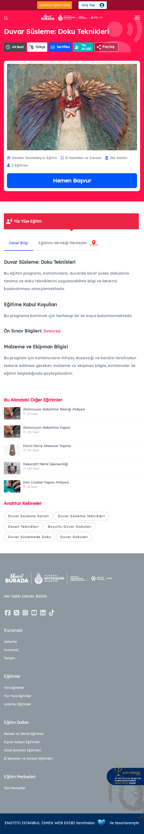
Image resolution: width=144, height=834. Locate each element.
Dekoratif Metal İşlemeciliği (45, 464)
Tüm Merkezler (15, 788)
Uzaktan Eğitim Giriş (54, 5)
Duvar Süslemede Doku (29, 537)
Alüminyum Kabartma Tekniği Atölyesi (54, 409)
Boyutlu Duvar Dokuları (69, 526)
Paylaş (108, 47)
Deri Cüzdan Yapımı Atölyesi (46, 482)
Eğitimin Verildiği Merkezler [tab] (62, 243)
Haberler (10, 642)
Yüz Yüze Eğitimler (17, 696)
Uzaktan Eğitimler (17, 704)
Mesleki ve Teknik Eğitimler (24, 734)
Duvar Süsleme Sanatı (28, 516)
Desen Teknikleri (23, 526)
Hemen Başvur (72, 180)
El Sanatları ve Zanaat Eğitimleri (28, 758)
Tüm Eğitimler (14, 688)
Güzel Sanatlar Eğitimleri (22, 750)
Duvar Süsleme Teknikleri (81, 516)
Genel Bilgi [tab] (18, 243)
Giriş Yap (88, 5)
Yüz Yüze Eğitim (28, 221)
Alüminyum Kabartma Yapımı (46, 427)
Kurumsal (11, 650)
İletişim (9, 658)
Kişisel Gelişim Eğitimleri (22, 742)
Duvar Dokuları (74, 537)
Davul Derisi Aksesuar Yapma (47, 446)
